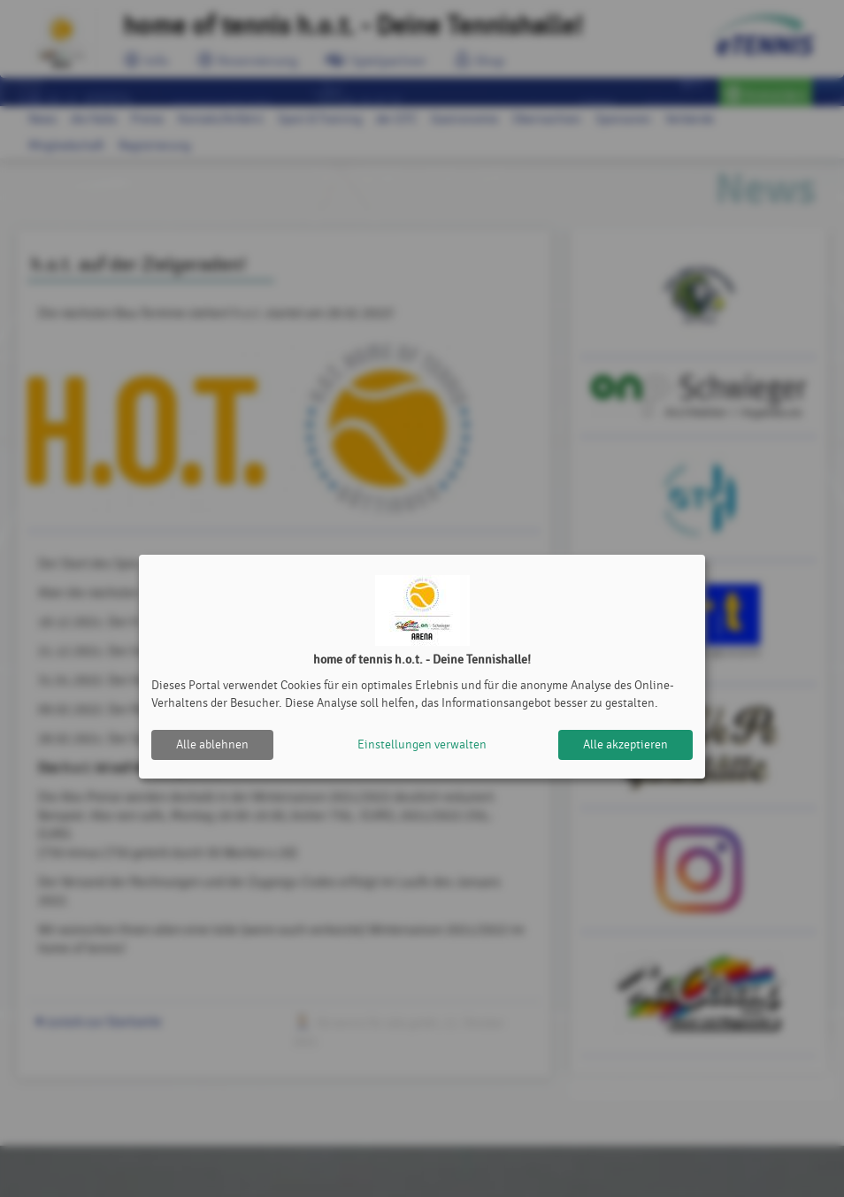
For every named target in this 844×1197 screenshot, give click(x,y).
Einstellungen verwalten (422, 744)
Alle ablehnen (212, 744)
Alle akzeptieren (625, 744)
